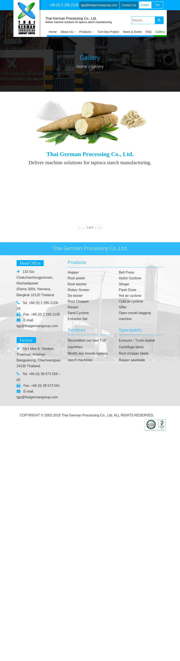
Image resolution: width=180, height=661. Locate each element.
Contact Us (129, 5)
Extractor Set (77, 547)
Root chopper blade (134, 582)
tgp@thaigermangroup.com (99, 5)
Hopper (73, 501)
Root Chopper (78, 530)
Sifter (123, 535)
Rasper (73, 535)
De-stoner (75, 524)
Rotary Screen (78, 518)
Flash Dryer (128, 518)
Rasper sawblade (132, 588)
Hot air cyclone (130, 524)
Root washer (77, 512)
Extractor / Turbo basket (137, 569)
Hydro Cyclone (130, 506)
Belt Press (126, 501)
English (145, 5)
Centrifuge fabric (131, 575)
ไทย (157, 5)
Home (81, 66)
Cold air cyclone (131, 530)
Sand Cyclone (78, 541)
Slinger (124, 512)
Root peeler (76, 506)
